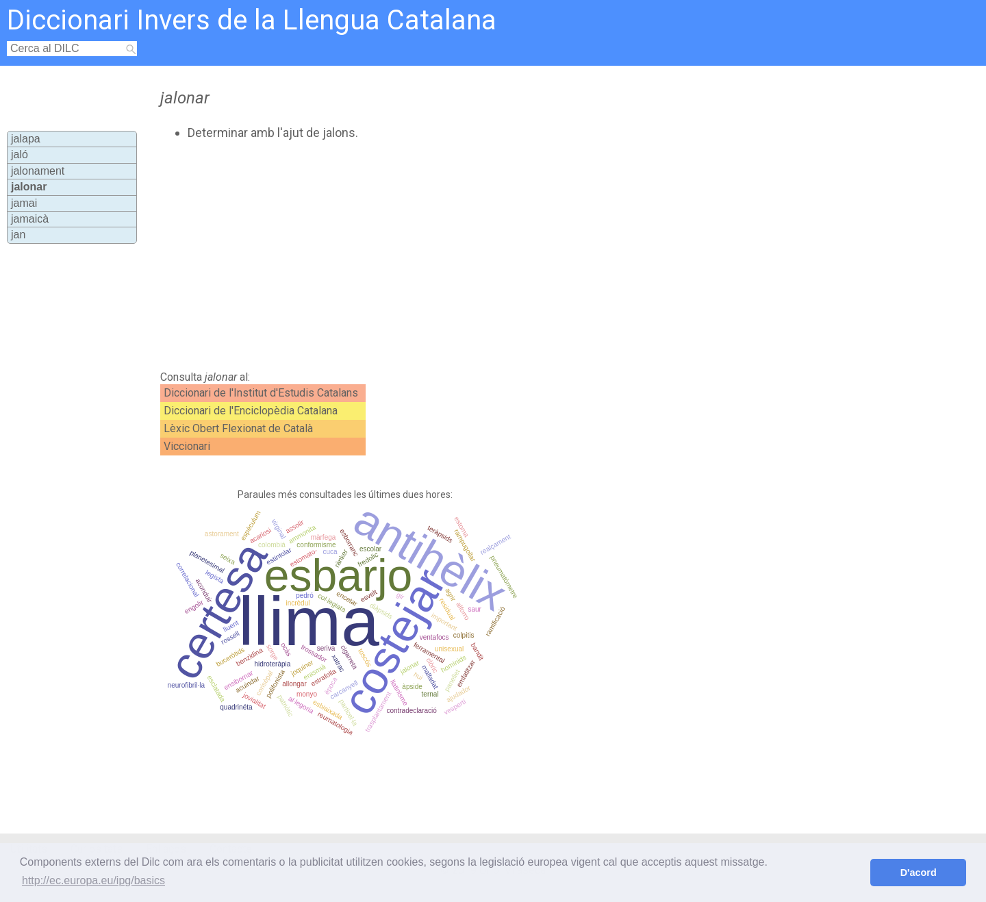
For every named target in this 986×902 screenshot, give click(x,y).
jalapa (25, 139)
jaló (19, 154)
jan (18, 234)
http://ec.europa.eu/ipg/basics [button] (93, 880)
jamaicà (30, 219)
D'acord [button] (918, 872)
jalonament (37, 171)
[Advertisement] (439, 255)
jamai (24, 203)
